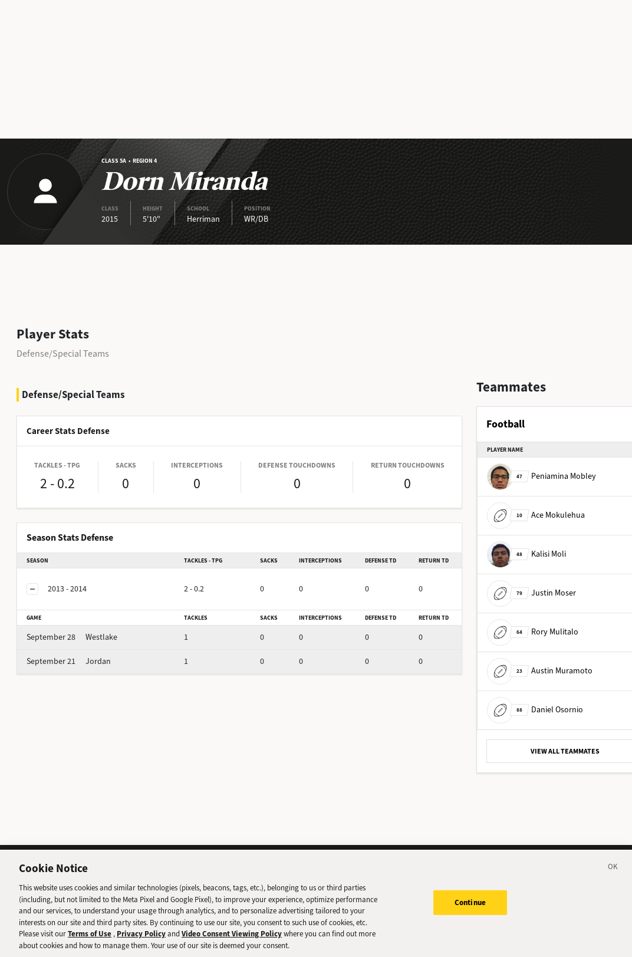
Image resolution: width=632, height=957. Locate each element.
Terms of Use (89, 947)
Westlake (72, 637)
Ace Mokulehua (536, 515)
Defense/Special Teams (63, 353)
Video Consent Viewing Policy (232, 947)
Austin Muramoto (539, 670)
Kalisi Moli (526, 554)
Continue (470, 915)
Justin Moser (531, 592)
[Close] (613, 882)
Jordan (69, 661)
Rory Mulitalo (532, 631)
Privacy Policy (141, 947)
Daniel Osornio (535, 709)
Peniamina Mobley (541, 476)
